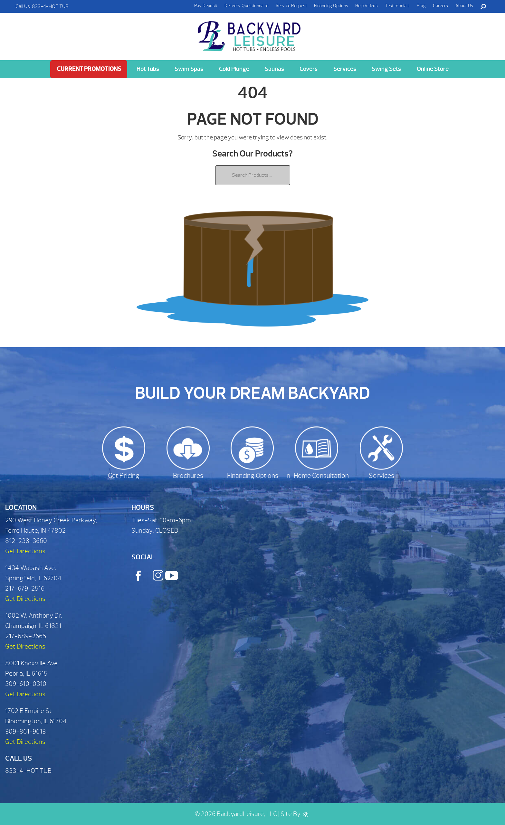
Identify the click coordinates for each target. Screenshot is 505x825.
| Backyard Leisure (250, 32)
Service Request (291, 5)
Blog (421, 5)
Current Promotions (89, 69)
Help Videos (366, 5)
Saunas (274, 69)
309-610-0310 (25, 684)
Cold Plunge (234, 69)
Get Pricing (123, 475)
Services (344, 69)
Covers (309, 69)
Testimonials (397, 5)
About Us (464, 5)
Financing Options (331, 5)
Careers (440, 5)
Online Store (433, 69)
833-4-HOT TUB (50, 6)
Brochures (188, 475)
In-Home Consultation (317, 475)
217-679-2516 (24, 588)
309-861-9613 (25, 731)
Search (483, 6)
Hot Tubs (148, 69)
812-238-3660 (26, 541)
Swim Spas (189, 69)
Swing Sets (386, 69)
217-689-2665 (25, 636)
